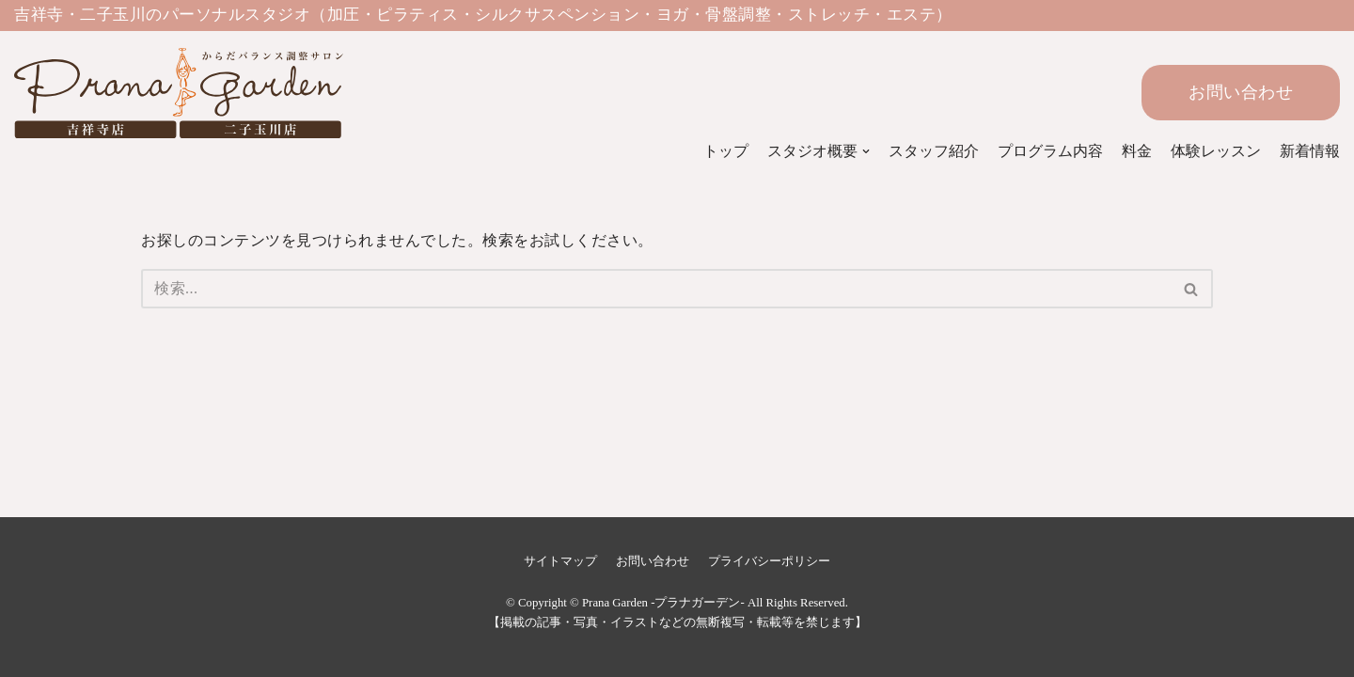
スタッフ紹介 (934, 151)
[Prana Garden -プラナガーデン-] (155, 93)
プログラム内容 (1050, 151)
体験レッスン (1216, 151)
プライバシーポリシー (769, 561)
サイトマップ (560, 561)
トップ (725, 151)
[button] (1191, 289)
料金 (1137, 151)
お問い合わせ (1241, 92)
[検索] (656, 288)
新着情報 (1310, 151)
